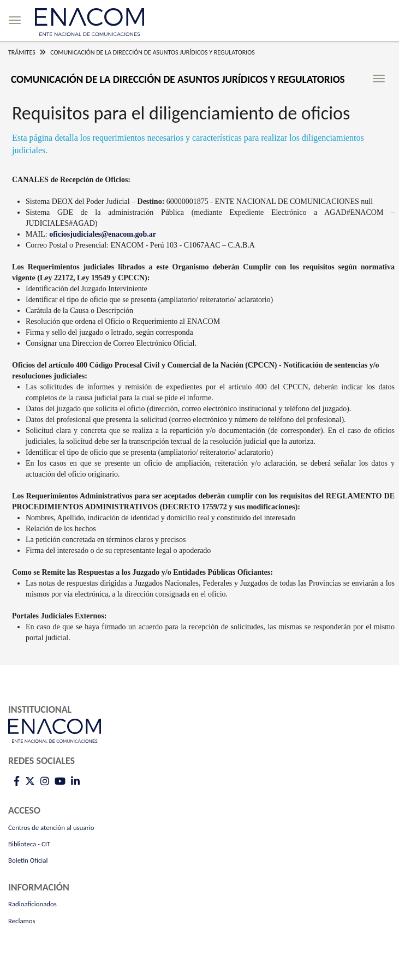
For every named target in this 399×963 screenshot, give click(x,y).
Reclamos (21, 921)
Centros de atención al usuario (51, 827)
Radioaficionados (32, 904)
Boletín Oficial (27, 860)
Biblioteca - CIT (29, 844)
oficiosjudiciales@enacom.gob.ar (102, 234)
